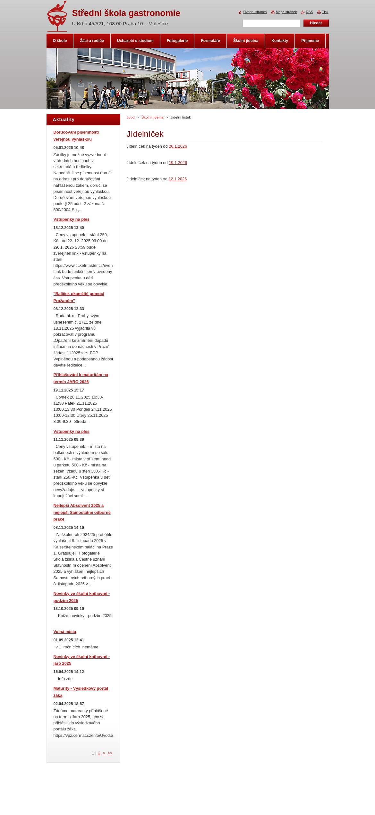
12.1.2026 (177, 179)
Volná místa (65, 631)
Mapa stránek (286, 12)
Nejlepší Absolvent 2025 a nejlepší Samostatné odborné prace (82, 512)
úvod (131, 117)
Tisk (325, 12)
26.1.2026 (178, 146)
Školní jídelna (152, 117)
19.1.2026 (178, 162)
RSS (309, 12)
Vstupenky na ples (71, 219)
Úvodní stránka (255, 12)
